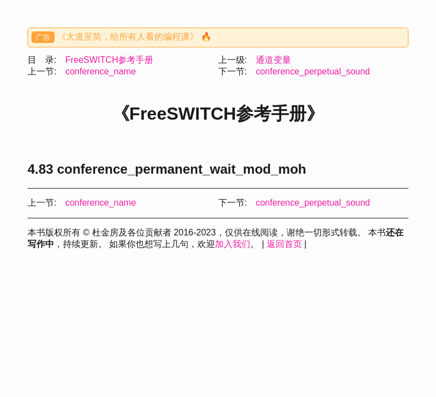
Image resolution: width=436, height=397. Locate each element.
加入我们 (232, 244)
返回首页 (284, 244)
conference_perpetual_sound (313, 71)
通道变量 (273, 60)
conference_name (100, 71)
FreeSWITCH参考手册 (109, 60)
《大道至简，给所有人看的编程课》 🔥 (134, 36)
